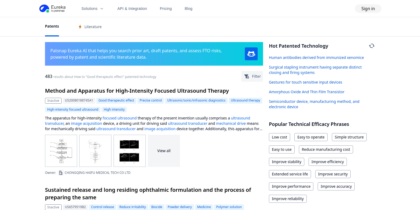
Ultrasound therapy (245, 100)
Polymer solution (229, 207)
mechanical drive (231, 123)
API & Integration (132, 8)
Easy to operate (311, 137)
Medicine (204, 207)
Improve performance (291, 186)
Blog (189, 8)
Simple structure (349, 137)
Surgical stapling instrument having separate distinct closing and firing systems (315, 70)
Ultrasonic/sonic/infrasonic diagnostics (196, 100)
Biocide (156, 207)
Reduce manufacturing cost (326, 149)
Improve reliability (288, 198)
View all (163, 150)
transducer (54, 123)
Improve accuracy (336, 186)
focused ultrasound (120, 118)
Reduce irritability (132, 207)
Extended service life (290, 174)
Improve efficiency (328, 161)
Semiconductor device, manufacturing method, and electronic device (314, 104)
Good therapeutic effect (116, 100)
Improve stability (286, 161)
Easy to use (282, 149)
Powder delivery (180, 207)
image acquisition (86, 123)
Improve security (333, 174)
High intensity (114, 109)
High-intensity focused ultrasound (72, 109)
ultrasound (240, 118)
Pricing (166, 8)
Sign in (368, 9)
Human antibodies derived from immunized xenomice (316, 57)
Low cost (279, 137)
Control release (102, 207)
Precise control (151, 100)
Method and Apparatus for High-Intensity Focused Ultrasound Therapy (137, 90)
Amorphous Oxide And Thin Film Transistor (306, 91)
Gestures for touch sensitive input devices (305, 82)
